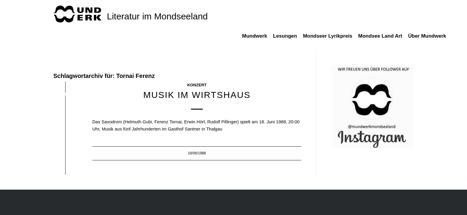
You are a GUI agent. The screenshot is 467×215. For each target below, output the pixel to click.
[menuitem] (257, 39)
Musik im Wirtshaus (196, 95)
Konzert (197, 85)
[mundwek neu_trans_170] (78, 13)
